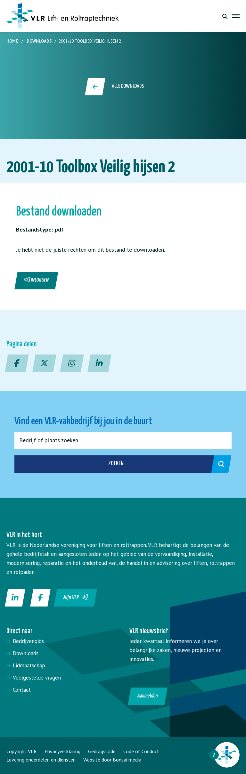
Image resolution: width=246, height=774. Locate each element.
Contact (22, 689)
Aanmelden (148, 696)
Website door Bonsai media (112, 759)
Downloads (39, 41)
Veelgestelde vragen (37, 677)
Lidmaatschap (29, 665)
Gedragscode (102, 751)
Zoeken (162, 464)
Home (12, 41)
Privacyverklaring (62, 751)
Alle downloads (119, 86)
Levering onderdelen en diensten (41, 759)
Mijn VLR (75, 597)
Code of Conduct (141, 751)
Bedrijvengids (28, 641)
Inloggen (36, 280)
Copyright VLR (21, 751)
